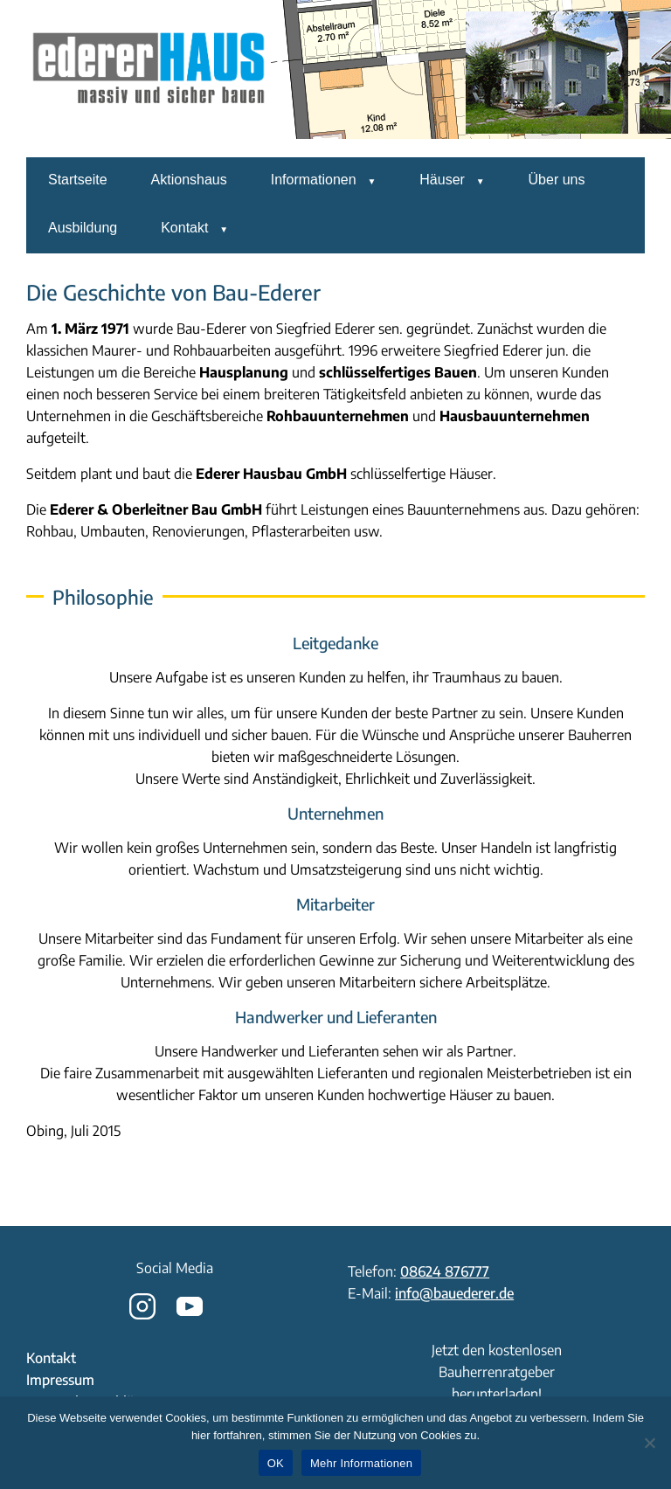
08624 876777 (444, 1271)
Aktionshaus (189, 179)
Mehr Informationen (361, 1463)
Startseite (77, 179)
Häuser (442, 179)
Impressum (60, 1380)
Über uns (557, 179)
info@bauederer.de (454, 1293)
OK (275, 1463)
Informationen (313, 179)
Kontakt (184, 227)
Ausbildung (82, 227)
